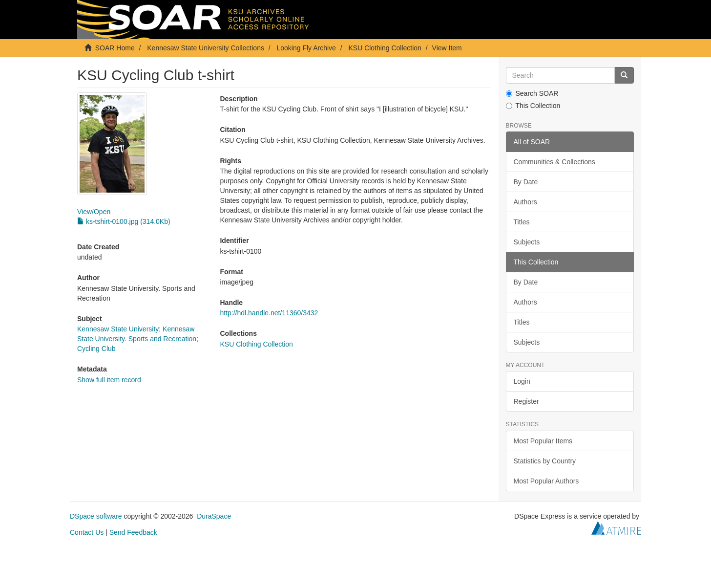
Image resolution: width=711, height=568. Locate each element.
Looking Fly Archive (306, 48)
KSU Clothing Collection (384, 48)
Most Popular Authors (546, 481)
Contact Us (87, 532)
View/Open (93, 212)
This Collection (533, 105)
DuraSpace (214, 516)
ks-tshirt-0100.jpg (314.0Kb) (123, 221)
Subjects (527, 242)
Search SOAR (532, 93)
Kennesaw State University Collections (205, 48)
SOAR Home (115, 48)
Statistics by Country (545, 461)
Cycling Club (96, 348)
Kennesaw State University (118, 329)
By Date (526, 182)
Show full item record (109, 380)
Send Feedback (133, 532)
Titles (522, 222)
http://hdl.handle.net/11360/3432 (269, 313)
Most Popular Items (543, 441)
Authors (525, 202)
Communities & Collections (554, 162)
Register (526, 401)
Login (522, 381)
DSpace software (96, 516)
